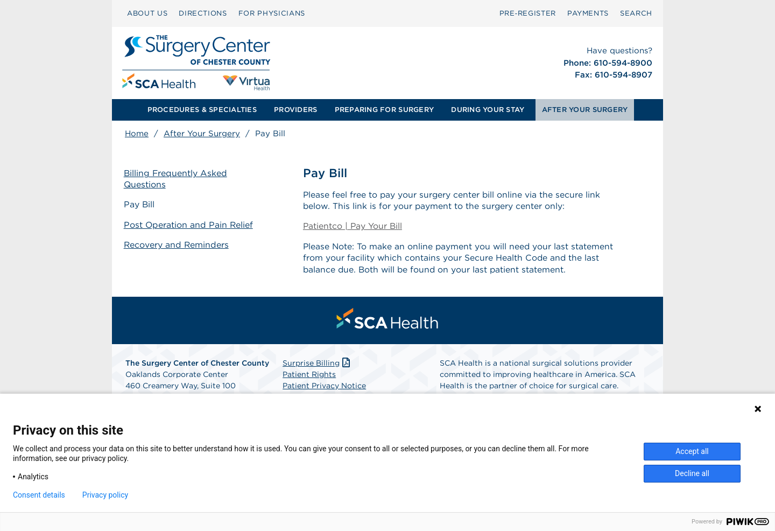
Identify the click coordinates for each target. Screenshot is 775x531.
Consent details (39, 495)
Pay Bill (140, 205)
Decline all (692, 473)
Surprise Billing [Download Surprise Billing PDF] (317, 365)
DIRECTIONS (203, 13)
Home (137, 133)
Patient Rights (309, 376)
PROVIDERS (295, 110)
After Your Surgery (202, 133)
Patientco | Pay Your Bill (353, 227)
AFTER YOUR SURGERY (585, 110)
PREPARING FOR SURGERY (384, 110)
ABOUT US (147, 13)
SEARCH (636, 13)
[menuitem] (147, 13)
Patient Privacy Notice (324, 387)
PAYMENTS (588, 13)
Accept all (692, 451)
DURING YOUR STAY (487, 110)
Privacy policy (105, 495)
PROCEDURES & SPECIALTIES (202, 110)
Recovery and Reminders (178, 244)
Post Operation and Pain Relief (190, 225)
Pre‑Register (527, 13)
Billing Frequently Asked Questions (177, 179)
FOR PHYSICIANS (271, 13)
